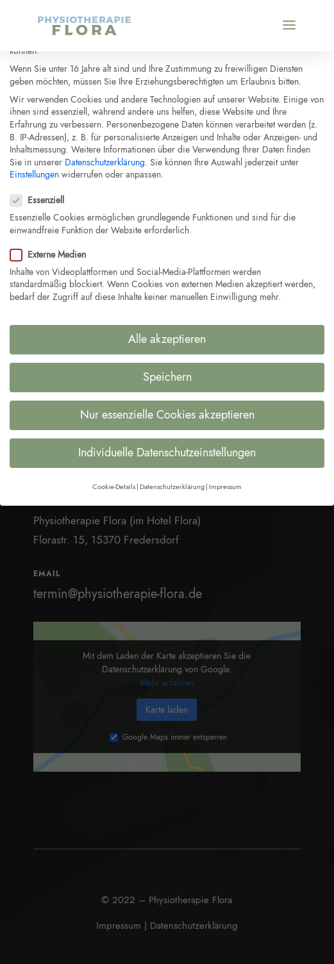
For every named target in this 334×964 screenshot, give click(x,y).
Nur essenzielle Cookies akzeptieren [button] (167, 408)
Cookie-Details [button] (113, 480)
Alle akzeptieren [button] (167, 332)
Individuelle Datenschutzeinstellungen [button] (167, 446)
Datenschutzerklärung (105, 155)
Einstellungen (34, 168)
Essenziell (42, 193)
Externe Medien (53, 248)
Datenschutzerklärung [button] (172, 480)
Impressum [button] (225, 480)
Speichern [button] (167, 370)
